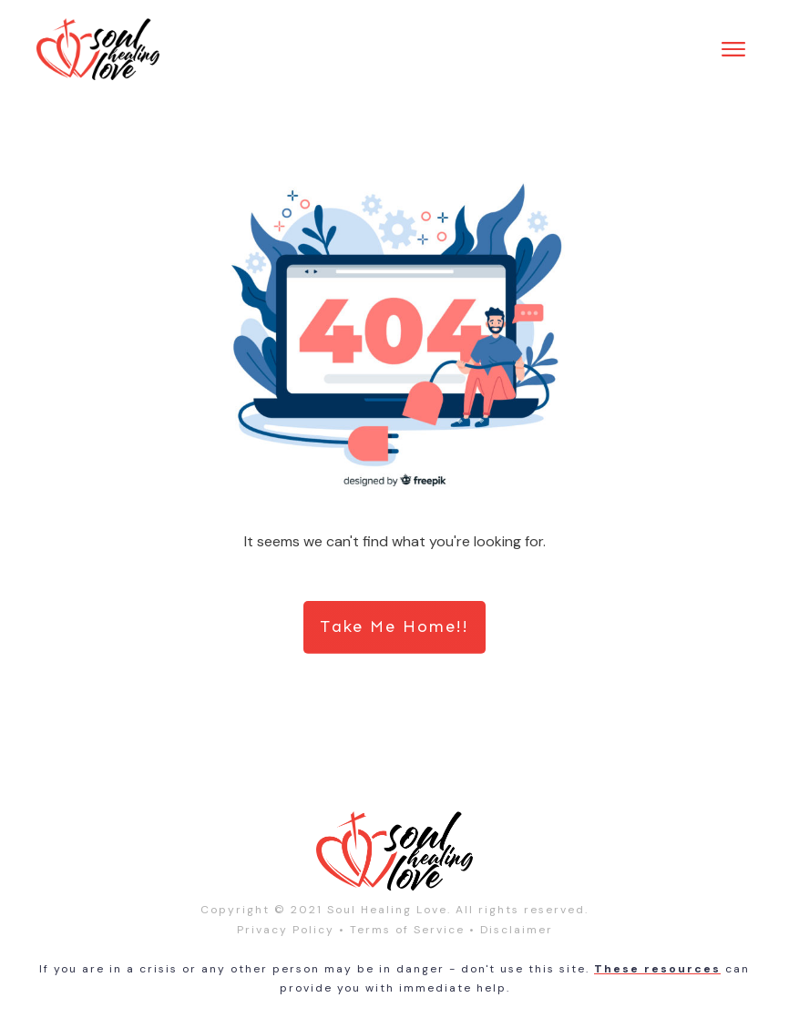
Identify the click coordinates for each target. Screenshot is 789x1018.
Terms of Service (407, 929)
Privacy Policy (285, 929)
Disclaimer (516, 929)
